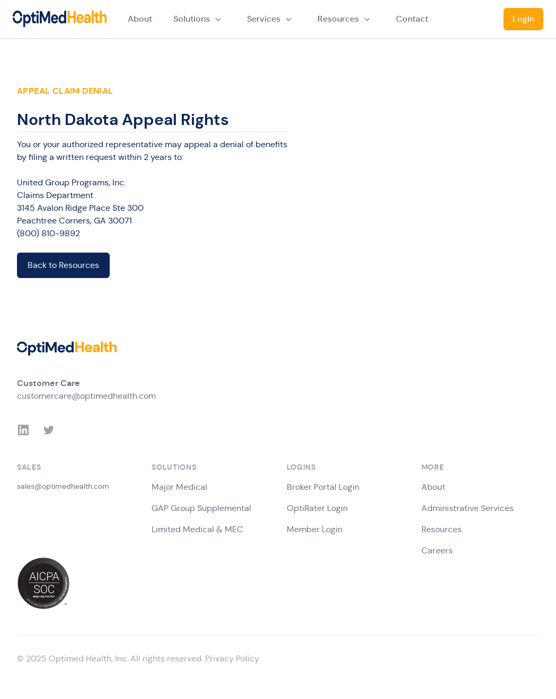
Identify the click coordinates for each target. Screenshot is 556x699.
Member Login (314, 529)
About (140, 18)
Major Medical (179, 487)
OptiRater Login (317, 508)
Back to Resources (63, 265)
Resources (338, 18)
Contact (412, 18)
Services (263, 18)
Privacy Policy (232, 658)
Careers (437, 550)
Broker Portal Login (323, 487)
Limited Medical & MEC (197, 529)
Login (523, 18)
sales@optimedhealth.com (63, 486)
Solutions (191, 18)
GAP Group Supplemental (201, 508)
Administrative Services (467, 508)
